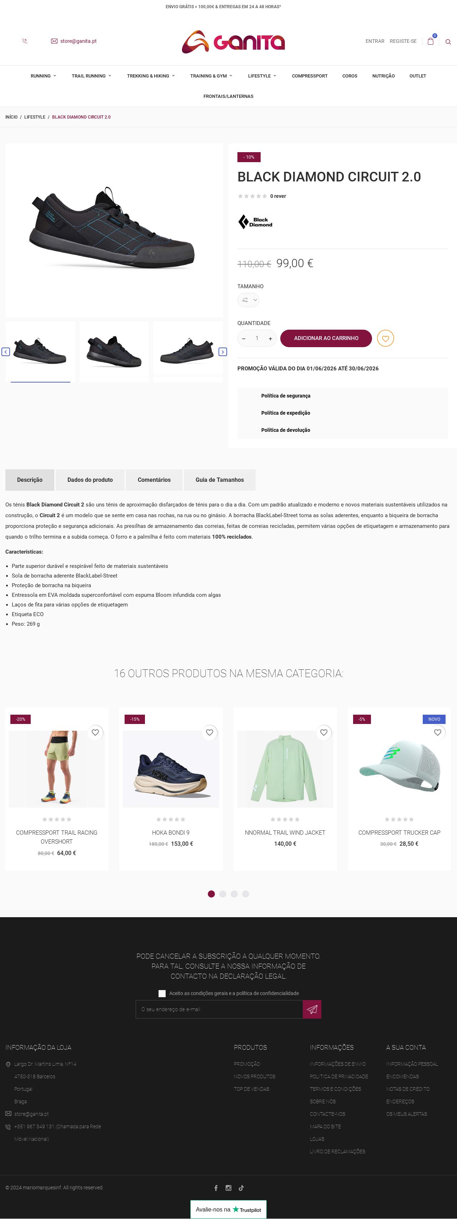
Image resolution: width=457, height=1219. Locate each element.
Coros (349, 76)
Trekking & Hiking (148, 76)
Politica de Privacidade (339, 1077)
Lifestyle (260, 76)
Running (41, 76)
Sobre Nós (323, 1102)
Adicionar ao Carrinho (326, 338)
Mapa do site (325, 1127)
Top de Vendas (251, 1089)
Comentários (154, 479)
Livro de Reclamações (337, 1152)
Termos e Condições (335, 1089)
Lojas (317, 1139)
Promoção (247, 1064)
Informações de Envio (338, 1064)
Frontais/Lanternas (228, 96)
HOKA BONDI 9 (171, 833)
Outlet (418, 76)
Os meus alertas (406, 1114)
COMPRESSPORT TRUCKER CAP (399, 833)
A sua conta (406, 1047)
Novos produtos (254, 1077)
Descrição (29, 479)
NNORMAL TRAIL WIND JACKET (285, 833)
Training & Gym (209, 76)
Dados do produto (90, 479)
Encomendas (402, 1077)
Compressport (310, 76)
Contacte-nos (327, 1114)
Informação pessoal (412, 1064)
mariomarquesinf (42, 1188)
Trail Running (89, 76)
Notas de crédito (408, 1089)
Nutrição (383, 76)
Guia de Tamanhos (220, 479)
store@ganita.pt (74, 41)
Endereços (400, 1102)
